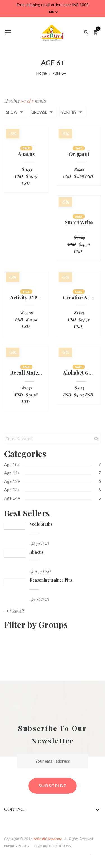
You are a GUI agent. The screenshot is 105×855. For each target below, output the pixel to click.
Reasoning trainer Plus (51, 580)
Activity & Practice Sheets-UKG (26, 298)
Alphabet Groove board (79, 373)
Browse (43, 112)
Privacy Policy (16, 846)
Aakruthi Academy (48, 839)
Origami (79, 154)
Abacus (26, 154)
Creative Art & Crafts (79, 298)
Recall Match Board (26, 373)
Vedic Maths (41, 524)
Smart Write (79, 222)
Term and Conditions (52, 846)
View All (14, 611)
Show (15, 112)
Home (41, 72)
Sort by (72, 112)
